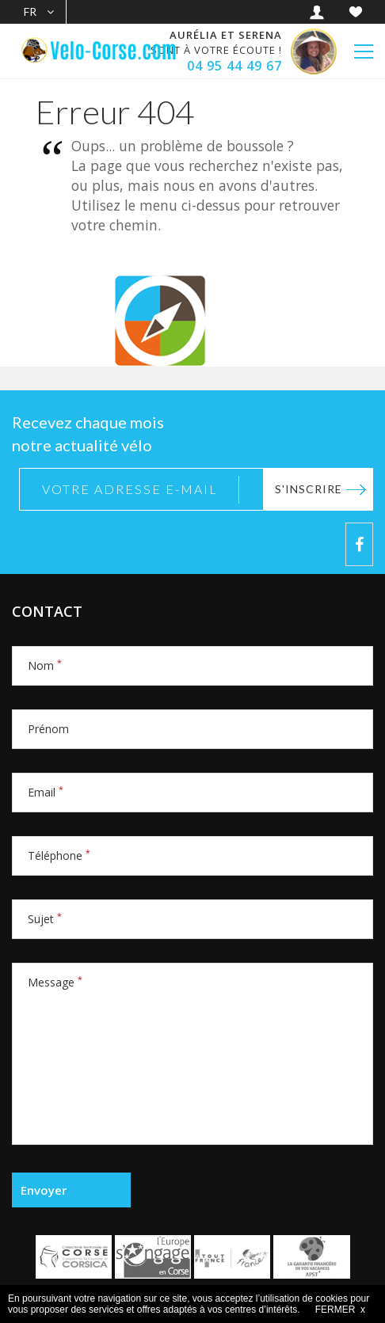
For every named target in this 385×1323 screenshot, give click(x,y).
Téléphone (59, 855)
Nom (45, 665)
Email (45, 792)
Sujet (45, 918)
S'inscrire (308, 489)
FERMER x (340, 1309)
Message (55, 982)
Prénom (48, 728)
